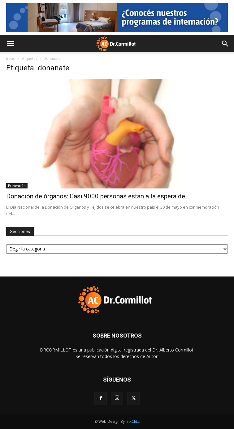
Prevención (17, 186)
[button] (10, 43)
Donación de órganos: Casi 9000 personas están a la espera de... (98, 196)
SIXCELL (133, 421)
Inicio (10, 58)
